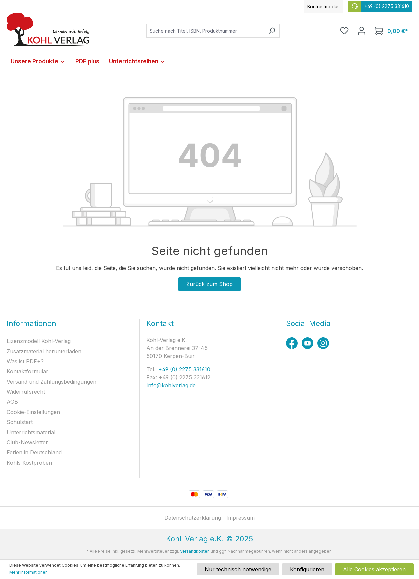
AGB (12, 401)
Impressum (240, 517)
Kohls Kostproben (29, 462)
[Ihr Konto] (361, 30)
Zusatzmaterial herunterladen (44, 351)
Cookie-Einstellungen (33, 412)
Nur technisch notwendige (238, 569)
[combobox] (205, 31)
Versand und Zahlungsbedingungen (51, 381)
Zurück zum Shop (209, 284)
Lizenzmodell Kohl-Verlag (39, 341)
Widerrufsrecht (26, 391)
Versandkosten (195, 551)
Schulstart (20, 422)
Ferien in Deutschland (34, 452)
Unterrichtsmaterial (31, 432)
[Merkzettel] (344, 30)
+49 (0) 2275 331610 (183, 369)
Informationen (31, 323)
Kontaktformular (27, 371)
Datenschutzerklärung (192, 517)
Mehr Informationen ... (30, 572)
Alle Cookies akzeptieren (374, 569)
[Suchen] (272, 31)
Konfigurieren (307, 569)
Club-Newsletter (27, 442)
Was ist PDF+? (25, 361)
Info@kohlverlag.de (171, 385)
